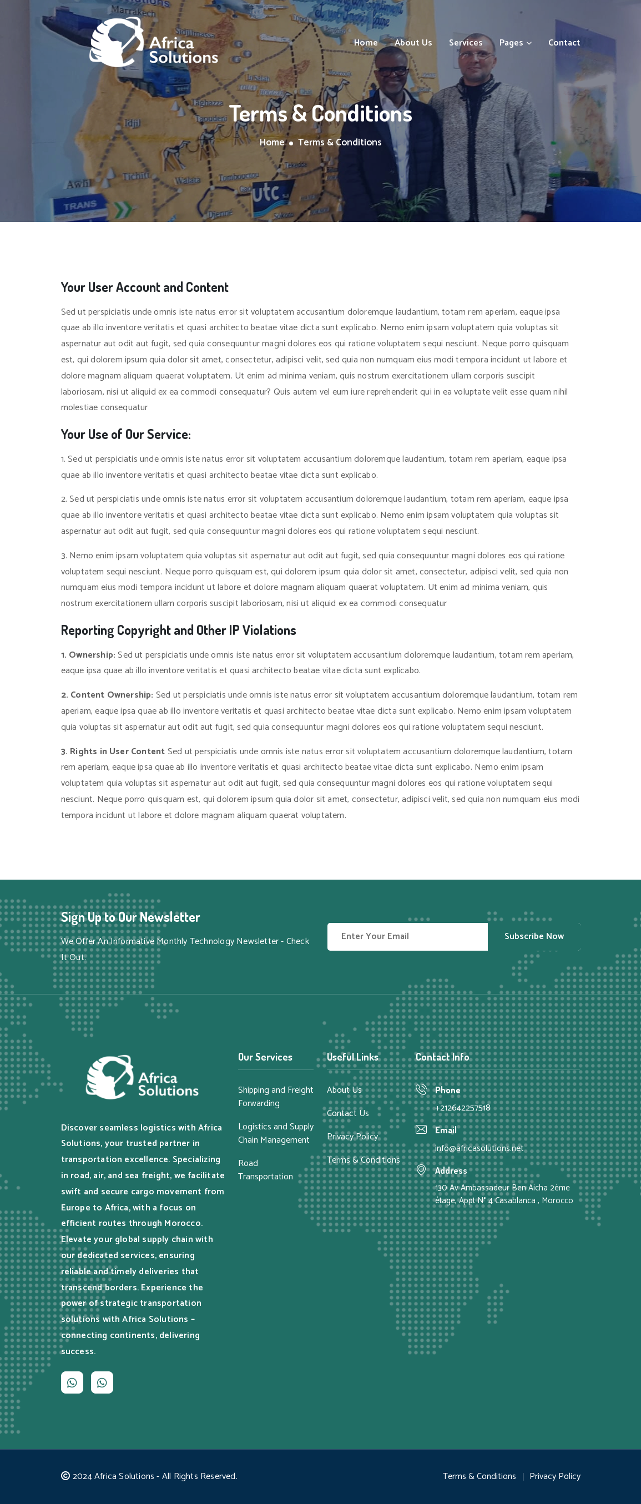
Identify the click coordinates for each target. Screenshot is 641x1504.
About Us (413, 43)
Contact (564, 43)
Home (366, 43)
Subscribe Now (534, 936)
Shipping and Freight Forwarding (276, 1097)
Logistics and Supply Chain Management (276, 1134)
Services (466, 43)
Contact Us (348, 1114)
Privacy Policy (352, 1137)
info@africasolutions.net (479, 1148)
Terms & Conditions (363, 1160)
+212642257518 (463, 1108)
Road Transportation (265, 1170)
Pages (515, 43)
